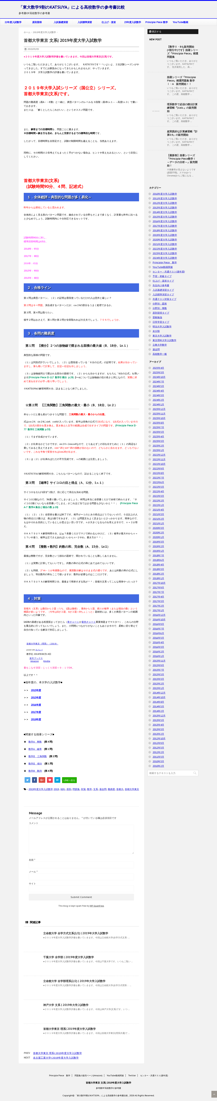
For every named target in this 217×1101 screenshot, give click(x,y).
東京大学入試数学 (162, 335)
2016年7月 (158, 628)
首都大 (119, 789)
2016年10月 (159, 619)
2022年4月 (158, 491)
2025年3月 (158, 372)
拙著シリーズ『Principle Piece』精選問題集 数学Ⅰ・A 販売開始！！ (181, 81)
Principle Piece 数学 (156, 22)
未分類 (156, 331)
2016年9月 (158, 624)
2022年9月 (158, 468)
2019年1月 (158, 550)
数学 (89, 789)
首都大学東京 (132, 789)
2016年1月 (158, 656)
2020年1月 (158, 537)
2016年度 (36, 704)
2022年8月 (158, 473)
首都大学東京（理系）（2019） (42, 643)
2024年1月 (158, 404)
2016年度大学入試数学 (165, 221)
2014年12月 (159, 692)
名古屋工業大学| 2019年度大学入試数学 (56, 1057)
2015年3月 (158, 679)
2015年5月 (158, 674)
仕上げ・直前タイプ (163, 280)
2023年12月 (159, 409)
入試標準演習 (85, 22)
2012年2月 (158, 752)
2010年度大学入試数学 (165, 193)
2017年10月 (159, 582)
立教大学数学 (160, 344)
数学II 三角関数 (37, 756)
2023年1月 (158, 450)
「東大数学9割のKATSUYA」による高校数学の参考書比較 (72, 7)
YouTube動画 (180, 22)
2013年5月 (158, 720)
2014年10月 (159, 697)
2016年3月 (158, 647)
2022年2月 (158, 500)
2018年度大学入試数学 (165, 230)
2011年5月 (158, 756)
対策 (83, 789)
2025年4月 (158, 367)
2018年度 (36, 719)
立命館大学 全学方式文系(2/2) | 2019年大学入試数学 (75, 933)
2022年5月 (158, 486)
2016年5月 (158, 637)
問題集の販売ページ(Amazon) (88, 1075)
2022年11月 (159, 459)
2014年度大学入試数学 (165, 212)
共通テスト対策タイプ (164, 299)
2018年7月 (158, 555)
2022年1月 (158, 505)
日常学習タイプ (161, 322)
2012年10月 (159, 738)
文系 (95, 789)
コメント (33, 823)
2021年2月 (158, 518)
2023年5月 (158, 431)
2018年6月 (158, 560)
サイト (32, 883)
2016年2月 (158, 651)
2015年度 (36, 697)
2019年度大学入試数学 (40, 789)
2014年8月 (158, 701)
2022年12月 (159, 454)
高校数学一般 (160, 354)
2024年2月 (158, 399)
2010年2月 (158, 765)
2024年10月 (159, 377)
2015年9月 (158, 665)
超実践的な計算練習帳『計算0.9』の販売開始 (182, 133)
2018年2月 (158, 573)
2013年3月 (158, 729)
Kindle (46, 661)
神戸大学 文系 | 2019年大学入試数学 (65, 1005)
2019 (56, 789)
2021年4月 (158, 509)
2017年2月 (158, 605)
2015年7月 (158, 669)
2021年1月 (158, 523)
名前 (32, 859)
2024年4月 (158, 390)
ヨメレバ (39, 650)
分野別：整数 (160, 308)
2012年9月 (158, 743)
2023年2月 (158, 445)
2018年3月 (158, 569)
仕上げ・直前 (109, 22)
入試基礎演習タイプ (163, 289)
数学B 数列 (35, 770)
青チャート (73, 621)
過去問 (102, 789)
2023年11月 (159, 413)
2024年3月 (158, 395)
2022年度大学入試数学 (165, 248)
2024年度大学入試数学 (165, 257)
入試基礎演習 (61, 22)
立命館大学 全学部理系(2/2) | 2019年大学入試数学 (74, 981)
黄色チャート (89, 621)
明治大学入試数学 (162, 326)
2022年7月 (158, 477)
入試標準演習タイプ (163, 294)
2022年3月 (158, 496)
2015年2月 (158, 683)
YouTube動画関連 (163, 267)
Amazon (34, 661)
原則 (68, 789)
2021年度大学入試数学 (165, 244)
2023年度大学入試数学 (165, 253)
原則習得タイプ (161, 312)
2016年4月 (158, 642)
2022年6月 (158, 482)
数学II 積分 (35, 763)
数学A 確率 (35, 749)
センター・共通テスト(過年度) (169, 271)
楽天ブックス (36, 658)
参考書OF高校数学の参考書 (108, 1088)
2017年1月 (158, 610)
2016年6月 (158, 633)
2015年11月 (159, 660)
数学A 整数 (35, 741)
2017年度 (36, 712)
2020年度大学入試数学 (165, 239)
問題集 (76, 789)
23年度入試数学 (132, 22)
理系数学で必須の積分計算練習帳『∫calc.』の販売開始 (182, 108)
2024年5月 (158, 386)
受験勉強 (157, 317)
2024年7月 (158, 381)
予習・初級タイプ (162, 276)
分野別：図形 (160, 303)
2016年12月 (159, 615)
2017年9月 (158, 587)
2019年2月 (158, 546)
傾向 (62, 789)
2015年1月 (158, 688)
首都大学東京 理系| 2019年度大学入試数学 (69, 1029)
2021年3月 (158, 514)
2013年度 (36, 690)
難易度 (111, 789)
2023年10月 (159, 418)
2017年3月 (158, 601)
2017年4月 (158, 596)
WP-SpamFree (97, 906)
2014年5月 (158, 706)
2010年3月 (158, 761)
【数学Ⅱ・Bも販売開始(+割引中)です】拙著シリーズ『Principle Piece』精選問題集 (182, 51)
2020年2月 (158, 532)
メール (33, 871)
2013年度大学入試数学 (165, 207)
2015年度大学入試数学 (165, 216)
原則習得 (37, 22)
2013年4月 (158, 724)
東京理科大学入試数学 (164, 340)
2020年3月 (158, 528)
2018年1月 (158, 578)
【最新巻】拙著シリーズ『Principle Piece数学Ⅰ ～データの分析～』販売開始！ (182, 160)
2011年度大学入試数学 (165, 198)
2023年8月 (158, 422)
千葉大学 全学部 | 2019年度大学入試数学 (68, 957)
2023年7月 (158, 427)
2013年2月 (158, 733)
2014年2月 (158, 711)
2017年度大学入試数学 (165, 225)
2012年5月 (158, 747)
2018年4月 (158, 564)
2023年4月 (158, 436)
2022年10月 (159, 464)
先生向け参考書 (161, 285)
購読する (155, 31)
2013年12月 (159, 715)
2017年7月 (158, 592)
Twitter (132, 1075)
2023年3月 (158, 441)
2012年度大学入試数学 (165, 203)
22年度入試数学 (13, 22)
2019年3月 (158, 541)
